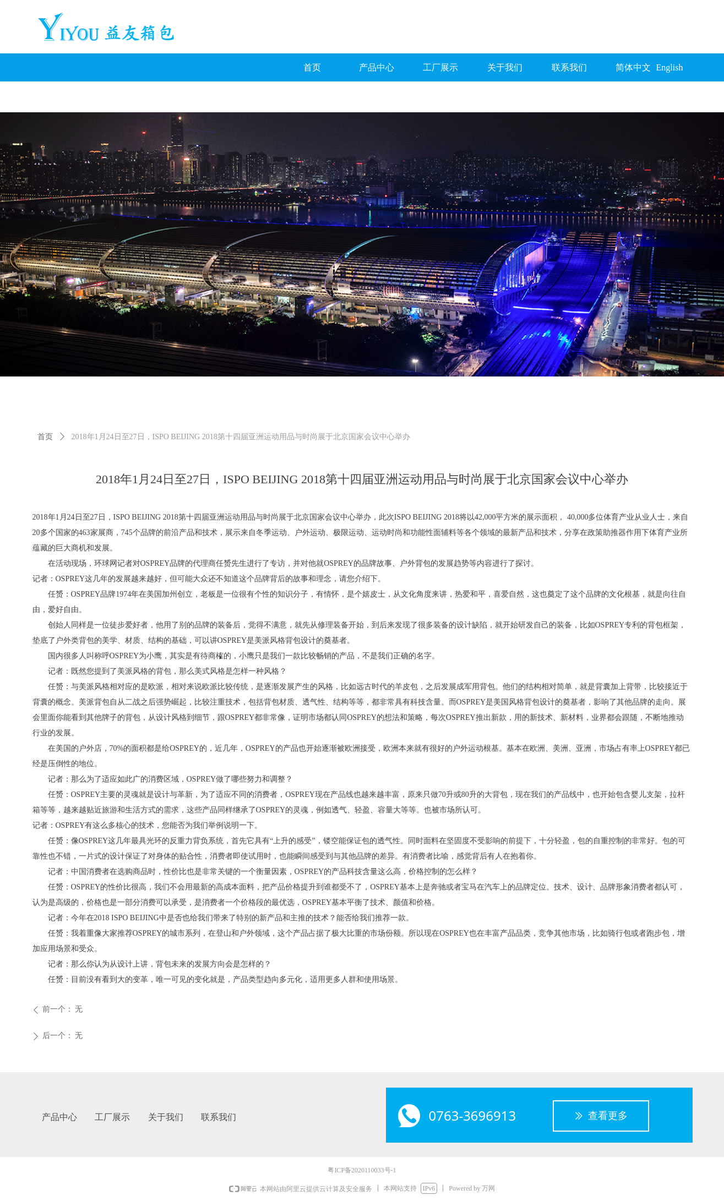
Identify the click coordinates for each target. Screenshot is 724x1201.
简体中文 (633, 67)
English (669, 67)
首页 (45, 437)
